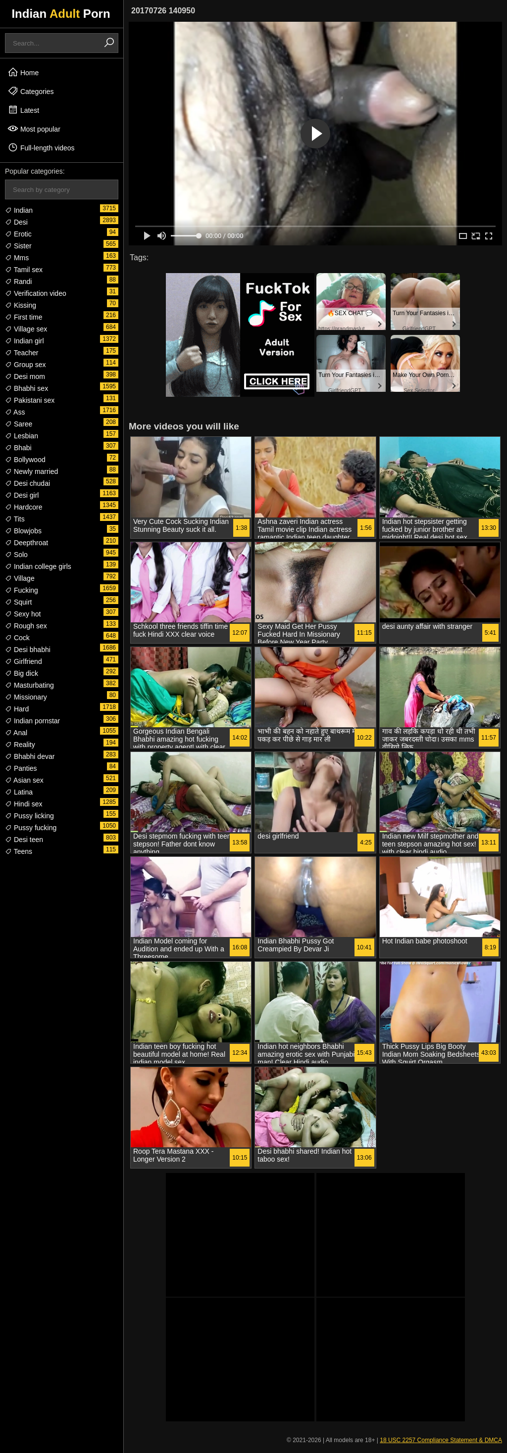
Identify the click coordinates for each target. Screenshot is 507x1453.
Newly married (31, 471)
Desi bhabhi (28, 650)
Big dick (21, 673)
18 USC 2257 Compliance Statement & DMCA (441, 1440)
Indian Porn (60, 13)
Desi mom (25, 376)
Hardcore (23, 507)
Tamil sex (24, 270)
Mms (17, 258)
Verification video (35, 293)
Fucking (21, 590)
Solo (16, 555)
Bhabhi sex (26, 388)
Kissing (20, 305)
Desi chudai (27, 483)
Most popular (33, 128)
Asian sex (24, 780)
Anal (16, 733)
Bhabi (18, 448)
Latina (19, 792)
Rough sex (26, 626)
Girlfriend (23, 661)
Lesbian (21, 436)
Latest (23, 109)
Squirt (18, 602)
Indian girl (24, 341)
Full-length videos (41, 147)
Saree (18, 424)
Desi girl (22, 495)
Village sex (26, 329)
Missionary (26, 697)
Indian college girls (38, 566)
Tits (15, 519)
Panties (21, 768)
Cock (17, 638)
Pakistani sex (29, 400)
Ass (15, 412)
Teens (18, 851)
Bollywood (25, 460)
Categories (30, 91)
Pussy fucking (30, 828)
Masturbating (29, 685)
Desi (16, 222)
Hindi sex (23, 804)
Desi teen (24, 840)
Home (23, 72)
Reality (20, 745)
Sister (18, 246)
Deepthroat (26, 543)
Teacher (21, 353)
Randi (18, 281)
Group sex (25, 365)
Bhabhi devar (29, 756)
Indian (19, 210)
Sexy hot (23, 614)
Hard (17, 709)
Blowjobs (23, 531)
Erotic (18, 234)
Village (20, 578)
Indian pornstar (32, 721)
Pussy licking (29, 816)
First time (23, 317)
